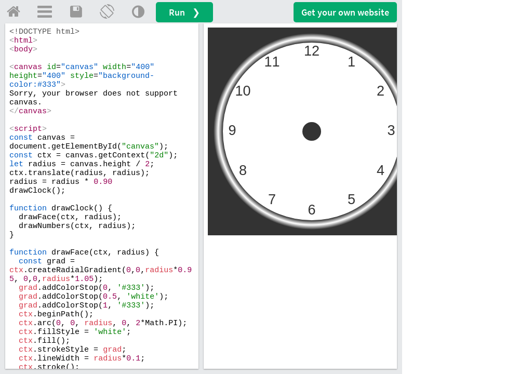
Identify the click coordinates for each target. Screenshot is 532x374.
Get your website (345, 12)
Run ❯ (184, 12)
